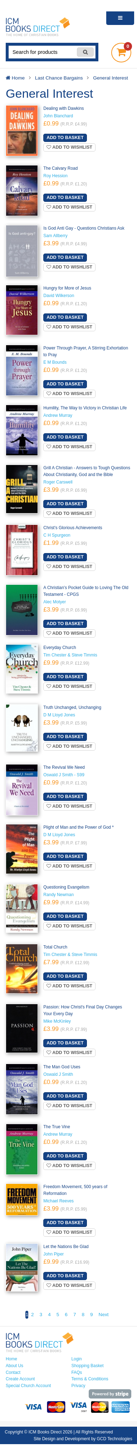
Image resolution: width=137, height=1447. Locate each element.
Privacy (78, 1385)
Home (11, 1358)
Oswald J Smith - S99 (63, 774)
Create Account (20, 1378)
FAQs (77, 1372)
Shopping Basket (88, 1365)
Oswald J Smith (58, 1074)
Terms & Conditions (90, 1378)
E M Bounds (55, 362)
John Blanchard (58, 115)
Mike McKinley (57, 1021)
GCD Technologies (114, 1438)
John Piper (53, 1254)
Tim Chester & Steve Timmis (70, 655)
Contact (13, 1372)
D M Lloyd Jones (59, 714)
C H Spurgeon (56, 535)
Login (77, 1358)
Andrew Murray (57, 415)
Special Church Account (28, 1385)
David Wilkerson (58, 295)
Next (104, 1314)
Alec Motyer (54, 601)
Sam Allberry (55, 235)
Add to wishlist (69, 147)
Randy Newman (58, 894)
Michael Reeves (58, 1200)
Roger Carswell (57, 482)
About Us (14, 1365)
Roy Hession (55, 175)
